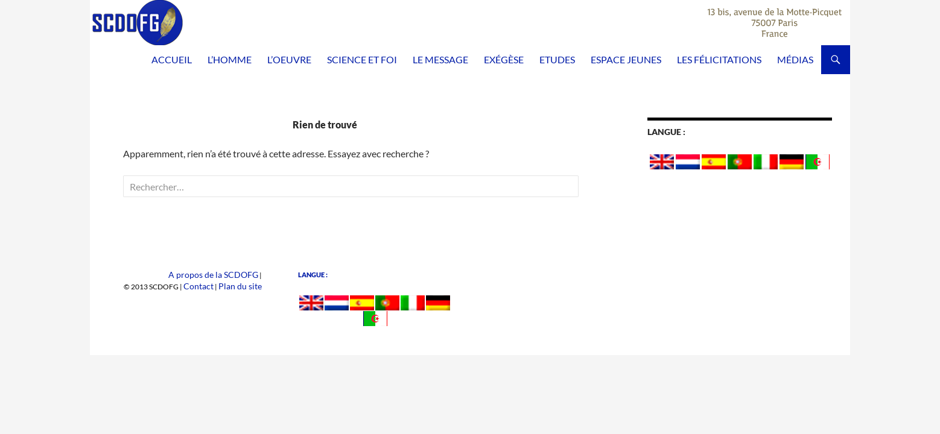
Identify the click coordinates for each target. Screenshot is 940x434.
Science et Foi (362, 59)
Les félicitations (719, 59)
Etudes (557, 59)
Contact (208, 285)
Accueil (171, 59)
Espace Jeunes (626, 59)
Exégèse (504, 59)
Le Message (440, 59)
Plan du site (244, 285)
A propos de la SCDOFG (220, 274)
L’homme (230, 59)
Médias (795, 59)
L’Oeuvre (289, 59)
